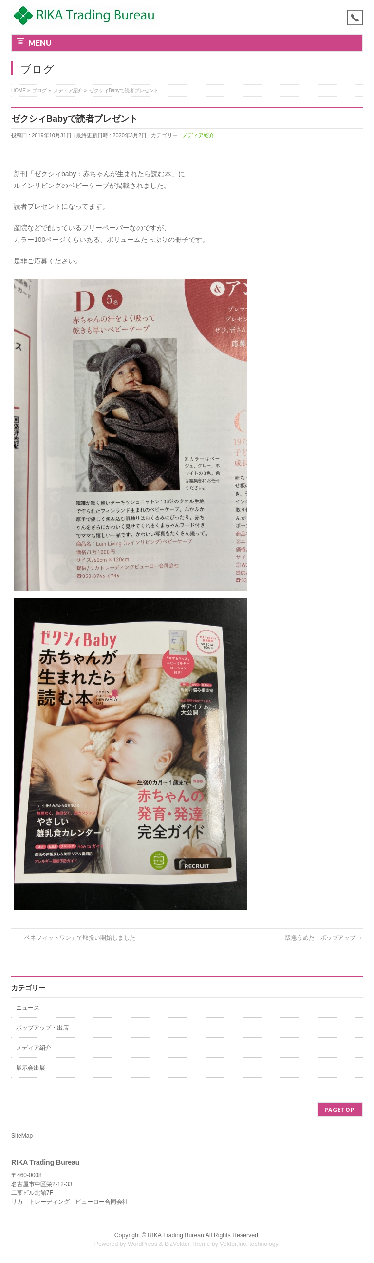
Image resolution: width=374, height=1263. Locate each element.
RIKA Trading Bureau (176, 1235)
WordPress (142, 1244)
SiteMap (22, 1136)
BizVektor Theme (187, 1244)
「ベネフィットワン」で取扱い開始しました (73, 937)
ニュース (27, 1007)
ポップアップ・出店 (42, 1027)
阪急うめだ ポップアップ (324, 937)
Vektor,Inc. (234, 1244)
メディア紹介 (198, 135)
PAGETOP (339, 1109)
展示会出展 (30, 1067)
